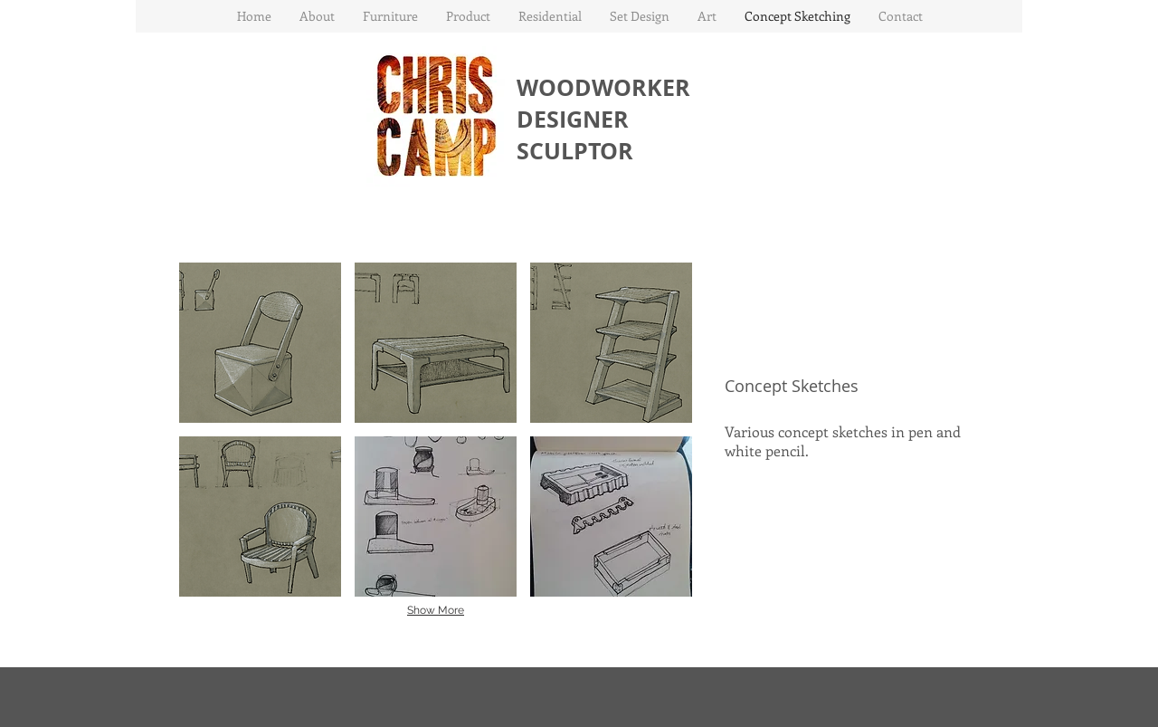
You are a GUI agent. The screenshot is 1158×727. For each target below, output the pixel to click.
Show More (435, 610)
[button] (390, 16)
